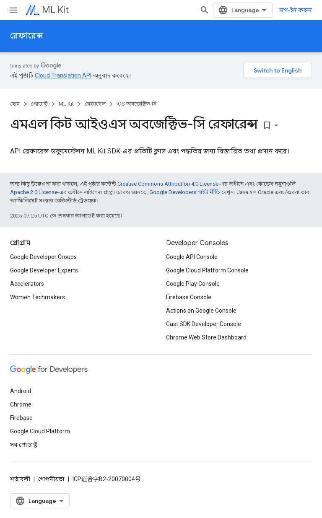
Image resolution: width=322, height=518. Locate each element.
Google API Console (192, 257)
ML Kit (55, 10)
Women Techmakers (37, 297)
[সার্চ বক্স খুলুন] (205, 10)
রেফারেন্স (26, 36)
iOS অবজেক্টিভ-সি (136, 104)
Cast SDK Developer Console (203, 324)
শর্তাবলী (20, 479)
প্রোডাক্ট (39, 104)
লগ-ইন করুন (295, 10)
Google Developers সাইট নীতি (184, 192)
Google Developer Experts (44, 270)
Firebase (21, 417)
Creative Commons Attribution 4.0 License (167, 184)
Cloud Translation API (63, 75)
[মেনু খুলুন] (13, 10)
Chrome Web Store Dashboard (206, 337)
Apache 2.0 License (33, 192)
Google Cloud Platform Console (207, 270)
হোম (15, 104)
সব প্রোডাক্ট (23, 444)
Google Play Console (193, 283)
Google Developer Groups (43, 257)
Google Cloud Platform (40, 431)
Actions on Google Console (201, 310)
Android (20, 391)
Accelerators (27, 283)
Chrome (20, 404)
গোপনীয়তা (51, 479)
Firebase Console (188, 297)
